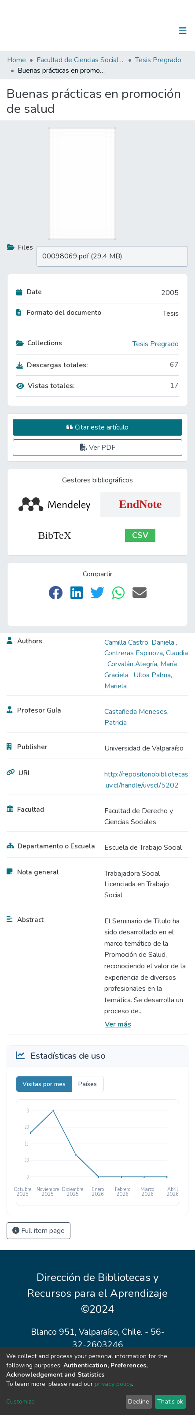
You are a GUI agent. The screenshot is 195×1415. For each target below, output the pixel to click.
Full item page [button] (38, 1231)
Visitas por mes (44, 1084)
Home (16, 60)
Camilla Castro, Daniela (140, 642)
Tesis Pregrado (158, 60)
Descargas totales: (52, 365)
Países (87, 1084)
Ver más (118, 1024)
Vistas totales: (45, 386)
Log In (155, 31)
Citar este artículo (97, 427)
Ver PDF (97, 447)
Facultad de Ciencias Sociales (81, 60)
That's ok (170, 1401)
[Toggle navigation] (182, 31)
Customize (20, 1401)
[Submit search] (137, 31)
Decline (138, 1401)
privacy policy (113, 1384)
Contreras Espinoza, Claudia (146, 653)
